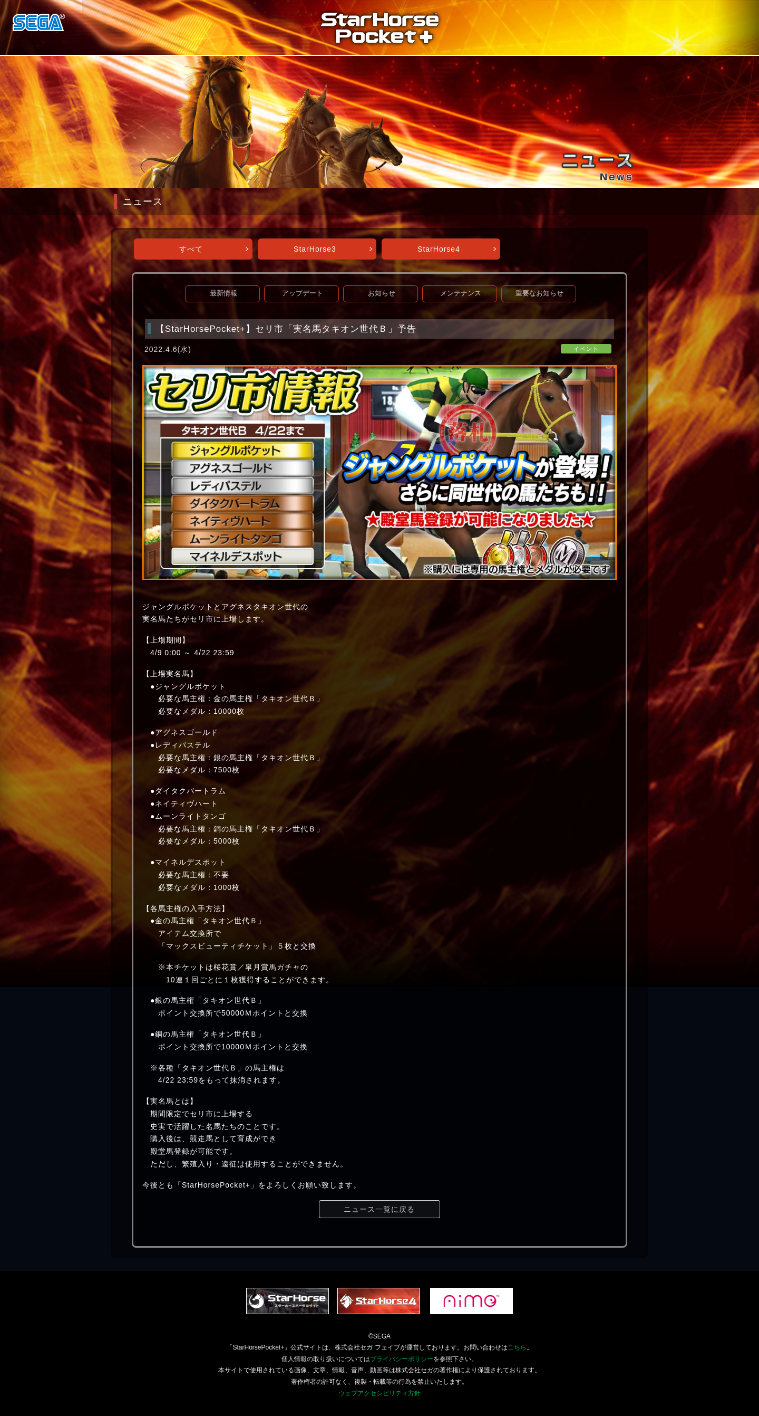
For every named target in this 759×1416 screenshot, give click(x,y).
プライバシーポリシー (401, 1359)
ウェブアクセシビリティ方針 (379, 1393)
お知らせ (381, 293)
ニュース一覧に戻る (379, 1209)
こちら (517, 1347)
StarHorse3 (315, 249)
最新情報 (223, 293)
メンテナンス (460, 293)
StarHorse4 (438, 249)
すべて (191, 249)
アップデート (302, 293)
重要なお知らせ (539, 293)
